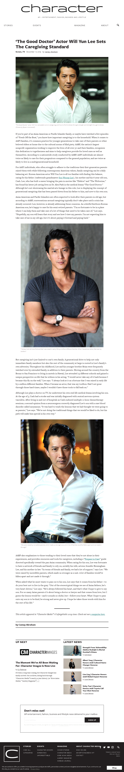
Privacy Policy (115, 754)
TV (24, 51)
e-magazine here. (97, 614)
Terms (53, 724)
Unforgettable (43, 755)
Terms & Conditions (113, 752)
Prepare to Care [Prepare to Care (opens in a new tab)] (92, 558)
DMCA (118, 756)
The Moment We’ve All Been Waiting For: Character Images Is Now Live (37, 664)
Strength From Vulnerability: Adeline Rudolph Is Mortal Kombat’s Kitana (95, 649)
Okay (114, 767)
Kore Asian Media (64, 755)
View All (27, 750)
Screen (19, 51)
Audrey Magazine (64, 758)
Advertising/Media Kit (85, 753)
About (104, 25)
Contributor (88, 655)
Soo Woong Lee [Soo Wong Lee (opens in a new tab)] (66, 177)
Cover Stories (63, 750)
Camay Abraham (51, 51)
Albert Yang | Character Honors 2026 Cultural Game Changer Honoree (94, 662)
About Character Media (88, 746)
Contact (79, 755)
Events (37, 25)
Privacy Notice (63, 724)
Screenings (41, 753)
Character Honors (45, 750)
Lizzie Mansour (89, 668)
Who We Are (81, 750)
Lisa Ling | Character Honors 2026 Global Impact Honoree (95, 675)
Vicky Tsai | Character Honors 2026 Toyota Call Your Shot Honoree (93, 688)
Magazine (79, 25)
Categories (28, 753)
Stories (8, 25)
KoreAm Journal (64, 761)
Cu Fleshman (22, 669)
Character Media (64, 753)
